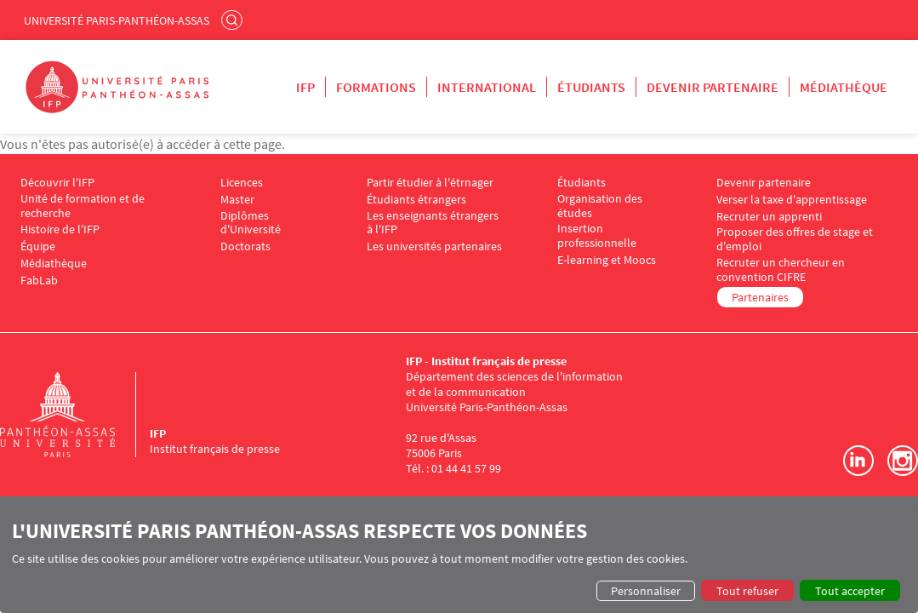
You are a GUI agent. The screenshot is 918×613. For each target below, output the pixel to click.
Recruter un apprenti (769, 216)
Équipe (37, 246)
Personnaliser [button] (646, 591)
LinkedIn (858, 460)
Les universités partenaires (434, 246)
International (486, 86)
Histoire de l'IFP (60, 229)
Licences (241, 182)
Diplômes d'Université (250, 223)
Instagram (902, 460)
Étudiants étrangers (416, 199)
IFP (305, 86)
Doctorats (245, 246)
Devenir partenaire (712, 86)
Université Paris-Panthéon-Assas (116, 20)
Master (237, 199)
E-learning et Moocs (606, 260)
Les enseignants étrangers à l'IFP (433, 223)
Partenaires (760, 297)
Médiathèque (843, 86)
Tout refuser (747, 591)
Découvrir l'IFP (57, 182)
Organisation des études (599, 206)
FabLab (39, 280)
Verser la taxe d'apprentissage (791, 199)
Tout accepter (850, 591)
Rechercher (233, 19)
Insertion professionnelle (596, 235)
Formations (376, 86)
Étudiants (591, 86)
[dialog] (459, 560)
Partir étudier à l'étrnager (430, 182)
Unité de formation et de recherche (82, 206)
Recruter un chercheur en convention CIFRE (780, 269)
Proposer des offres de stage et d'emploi (794, 239)
